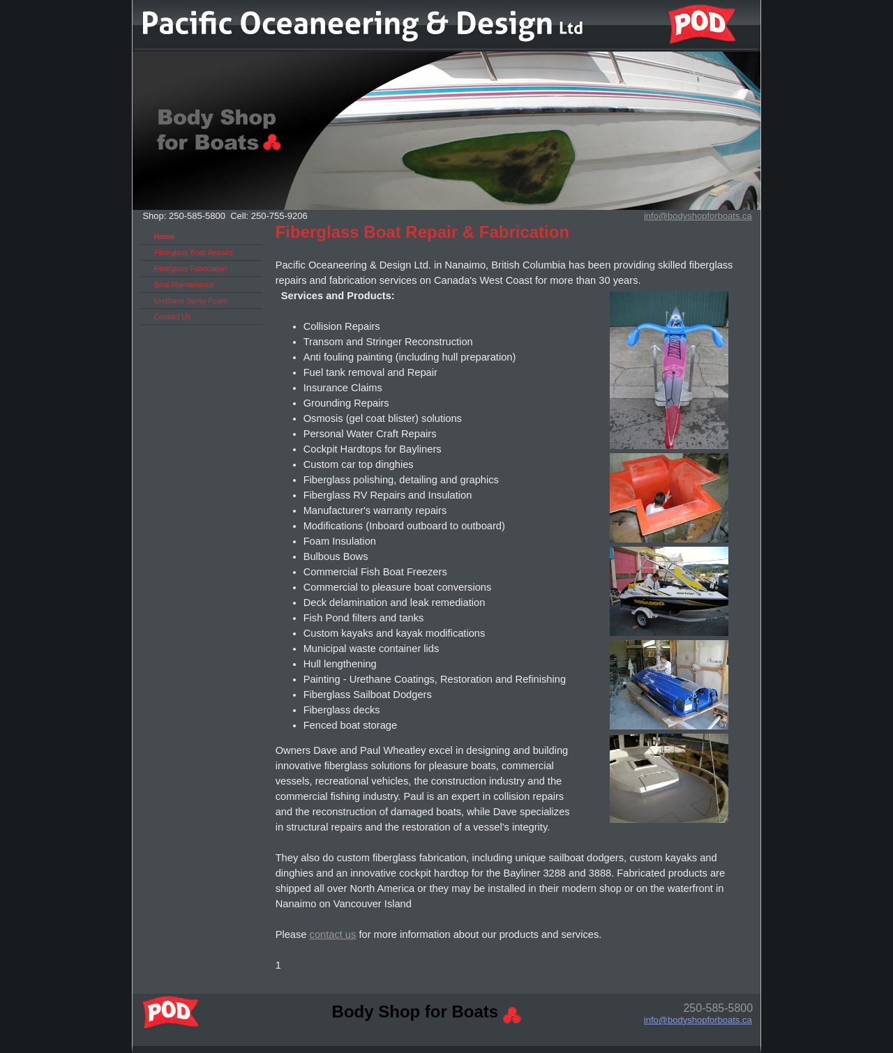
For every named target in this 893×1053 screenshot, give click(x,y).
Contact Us (172, 316)
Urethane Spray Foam (190, 300)
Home (164, 236)
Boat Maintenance (184, 284)
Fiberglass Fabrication (190, 268)
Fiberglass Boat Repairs (194, 252)
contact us (333, 934)
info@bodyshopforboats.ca (698, 1020)
